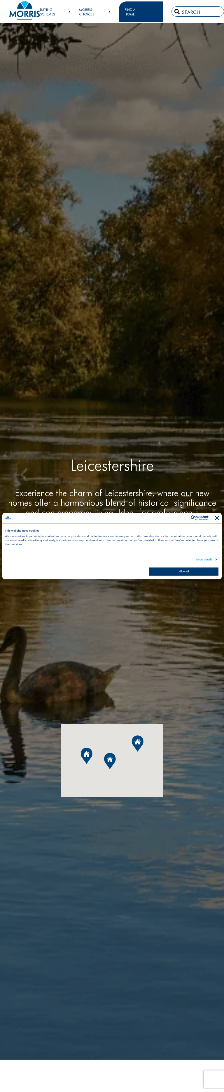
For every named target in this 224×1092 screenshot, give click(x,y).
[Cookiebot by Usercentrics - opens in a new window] (183, 518)
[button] (110, 761)
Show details (204, 559)
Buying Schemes (47, 11)
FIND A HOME (130, 11)
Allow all (183, 571)
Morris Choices (86, 11)
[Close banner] (217, 518)
